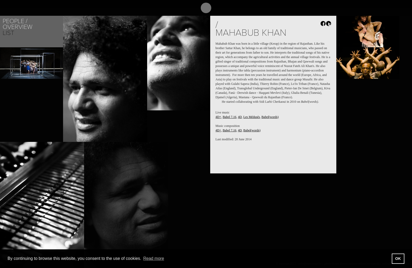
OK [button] (398, 258)
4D (240, 117)
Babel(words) (270, 117)
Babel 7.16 (229, 117)
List (8, 33)
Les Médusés (251, 117)
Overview (17, 27)
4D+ (218, 117)
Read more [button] (153, 258)
